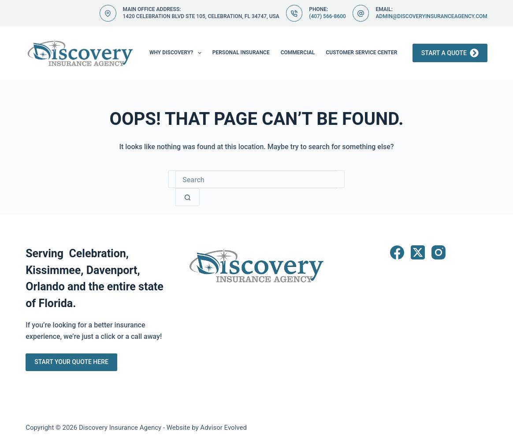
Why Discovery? (177, 53)
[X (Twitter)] (418, 252)
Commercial (298, 52)
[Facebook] (397, 252)
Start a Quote (450, 53)
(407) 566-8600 (327, 16)
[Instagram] (438, 252)
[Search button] (187, 197)
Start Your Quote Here (71, 361)
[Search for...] (256, 179)
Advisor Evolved (223, 428)
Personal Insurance (241, 52)
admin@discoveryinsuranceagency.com (431, 16)
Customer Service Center (361, 52)
